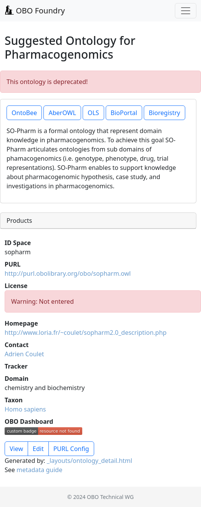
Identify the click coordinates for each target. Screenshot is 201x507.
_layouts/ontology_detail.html (89, 460)
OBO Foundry (35, 10)
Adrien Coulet (24, 354)
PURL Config (71, 448)
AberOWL (62, 113)
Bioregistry (164, 113)
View (16, 448)
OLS (93, 113)
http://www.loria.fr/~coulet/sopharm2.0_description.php (85, 332)
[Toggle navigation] (185, 10)
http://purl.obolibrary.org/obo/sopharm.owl (68, 273)
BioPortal (124, 113)
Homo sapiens (25, 409)
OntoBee (24, 113)
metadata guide (39, 470)
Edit (38, 448)
